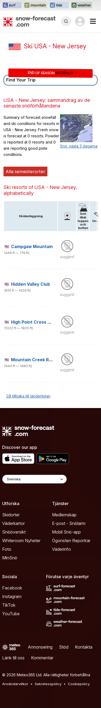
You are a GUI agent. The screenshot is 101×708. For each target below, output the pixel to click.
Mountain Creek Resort (35, 359)
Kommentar (42, 657)
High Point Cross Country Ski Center (50, 322)
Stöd (63, 647)
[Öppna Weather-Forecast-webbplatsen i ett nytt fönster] (81, 5)
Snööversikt (14, 532)
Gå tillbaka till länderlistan (28, 396)
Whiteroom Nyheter (21, 540)
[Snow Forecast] (29, 21)
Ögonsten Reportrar (71, 540)
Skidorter (11, 514)
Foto (6, 549)
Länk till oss (13, 657)
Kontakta (83, 647)
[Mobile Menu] (93, 21)
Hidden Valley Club (30, 284)
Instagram (12, 596)
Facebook (12, 588)
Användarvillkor (15, 684)
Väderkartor (13, 523)
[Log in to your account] (80, 21)
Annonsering (40, 647)
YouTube (11, 613)
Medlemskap (64, 514)
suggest (67, 256)
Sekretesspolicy (48, 684)
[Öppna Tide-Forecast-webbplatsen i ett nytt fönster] (59, 5)
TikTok (8, 605)
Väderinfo (61, 549)
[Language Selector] (34, 479)
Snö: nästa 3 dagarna (78, 146)
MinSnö (9, 557)
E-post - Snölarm (68, 523)
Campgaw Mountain (32, 246)
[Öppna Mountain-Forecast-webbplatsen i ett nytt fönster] (35, 5)
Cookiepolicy (79, 684)
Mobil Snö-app (66, 532)
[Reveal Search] (66, 21)
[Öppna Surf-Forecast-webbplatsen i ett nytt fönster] (12, 5)
